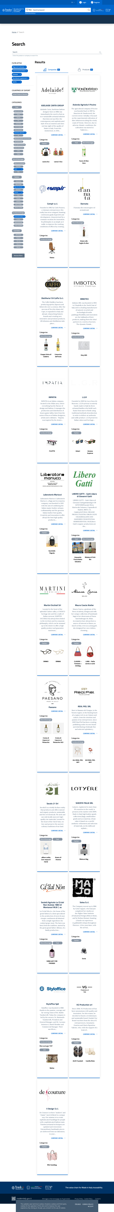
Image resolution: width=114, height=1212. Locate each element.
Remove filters (18, 256)
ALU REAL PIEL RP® (78, 767)
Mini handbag (52, 1173)
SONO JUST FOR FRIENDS (52, 969)
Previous (70, 449)
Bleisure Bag (84, 865)
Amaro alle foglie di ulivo (84, 246)
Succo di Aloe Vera (84, 165)
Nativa (52, 1076)
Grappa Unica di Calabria (46, 360)
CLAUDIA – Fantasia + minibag (78, 669)
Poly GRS (84, 359)
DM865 (45, 667)
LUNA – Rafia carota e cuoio (90, 668)
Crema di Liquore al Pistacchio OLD (58, 746)
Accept (90, 1206)
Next (99, 449)
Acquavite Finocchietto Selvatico (78, 564)
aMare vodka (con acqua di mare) (46, 866)
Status (52, 261)
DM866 (58, 667)
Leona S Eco (58, 162)
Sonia (84, 965)
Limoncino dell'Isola (58, 360)
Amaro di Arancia (58, 865)
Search (15, 52)
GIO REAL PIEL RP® (90, 767)
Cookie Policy (87, 1204)
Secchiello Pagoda (52, 557)
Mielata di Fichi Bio (90, 563)
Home (14, 32)
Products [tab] (85, 70)
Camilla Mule (90, 1069)
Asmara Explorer (90, 457)
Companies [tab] (51, 70)
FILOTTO (52, 456)
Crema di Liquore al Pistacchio (45, 746)
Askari (78, 456)
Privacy (78, 1204)
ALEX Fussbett (78, 1069)
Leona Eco (45, 162)
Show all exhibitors (30, 13)
